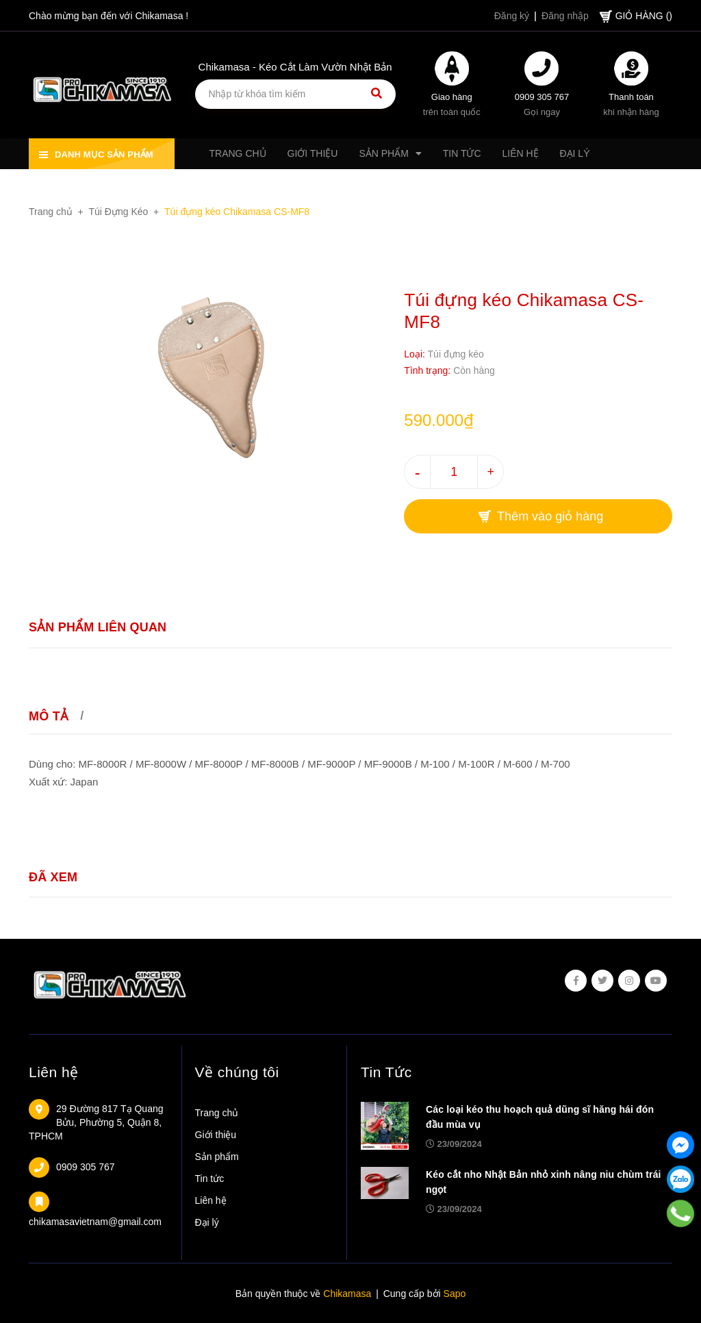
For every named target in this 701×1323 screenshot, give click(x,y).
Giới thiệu (216, 1134)
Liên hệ (54, 1072)
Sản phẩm (217, 1156)
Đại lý (207, 1222)
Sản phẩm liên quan (97, 627)
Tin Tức (386, 1072)
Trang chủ (217, 1112)
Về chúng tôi (237, 1072)
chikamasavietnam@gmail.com (95, 1221)
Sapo (455, 1293)
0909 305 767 (542, 97)
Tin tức (210, 1178)
